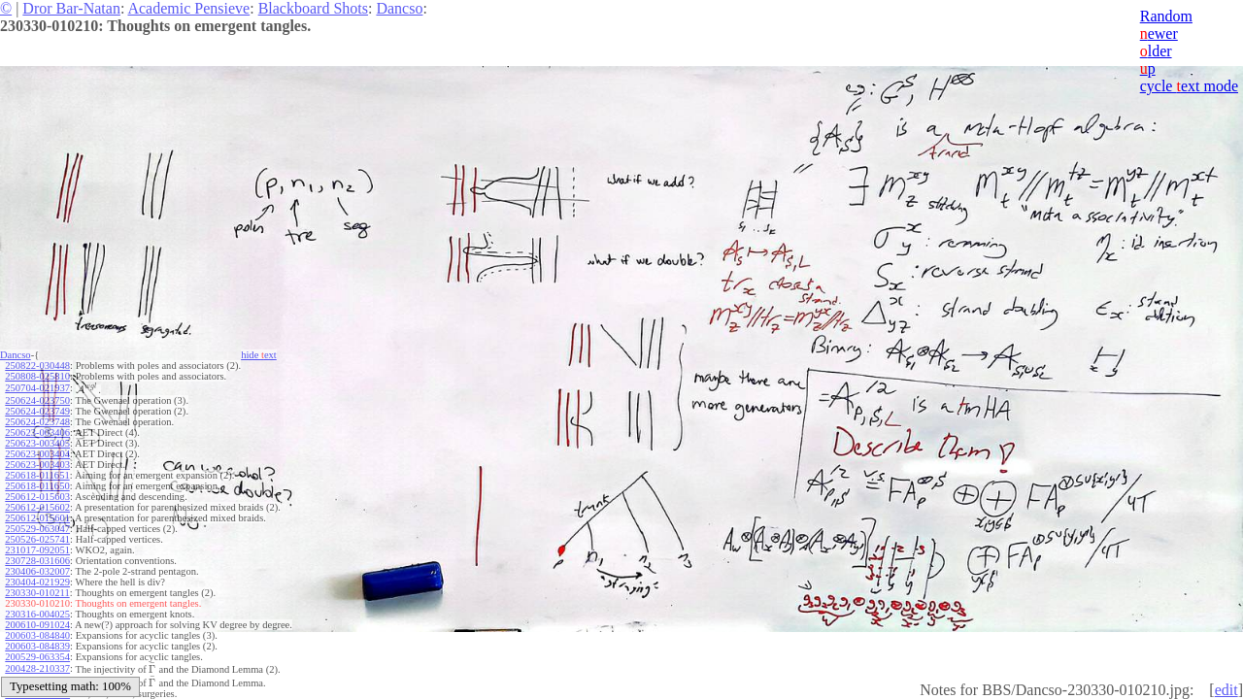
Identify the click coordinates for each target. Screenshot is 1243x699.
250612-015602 (37, 507)
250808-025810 (37, 376)
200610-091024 (37, 624)
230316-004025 (37, 614)
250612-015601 (37, 518)
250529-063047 (37, 528)
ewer (1159, 33)
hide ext (259, 355)
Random (1166, 16)
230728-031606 (37, 560)
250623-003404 (37, 454)
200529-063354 (37, 656)
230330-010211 (37, 592)
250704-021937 (37, 388)
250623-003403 (37, 464)
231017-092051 (37, 550)
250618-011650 (37, 486)
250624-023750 (37, 400)
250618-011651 (37, 475)
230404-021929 (37, 582)
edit (1226, 690)
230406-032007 (37, 571)
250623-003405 (37, 443)
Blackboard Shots (313, 8)
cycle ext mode (1189, 86)
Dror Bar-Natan (71, 8)
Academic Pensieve (188, 8)
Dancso (399, 8)
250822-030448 (37, 365)
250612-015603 (37, 496)
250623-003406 (37, 432)
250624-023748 (37, 421)
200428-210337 (37, 668)
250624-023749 (37, 411)
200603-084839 (37, 646)
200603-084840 (37, 635)
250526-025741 (37, 539)
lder (1156, 51)
